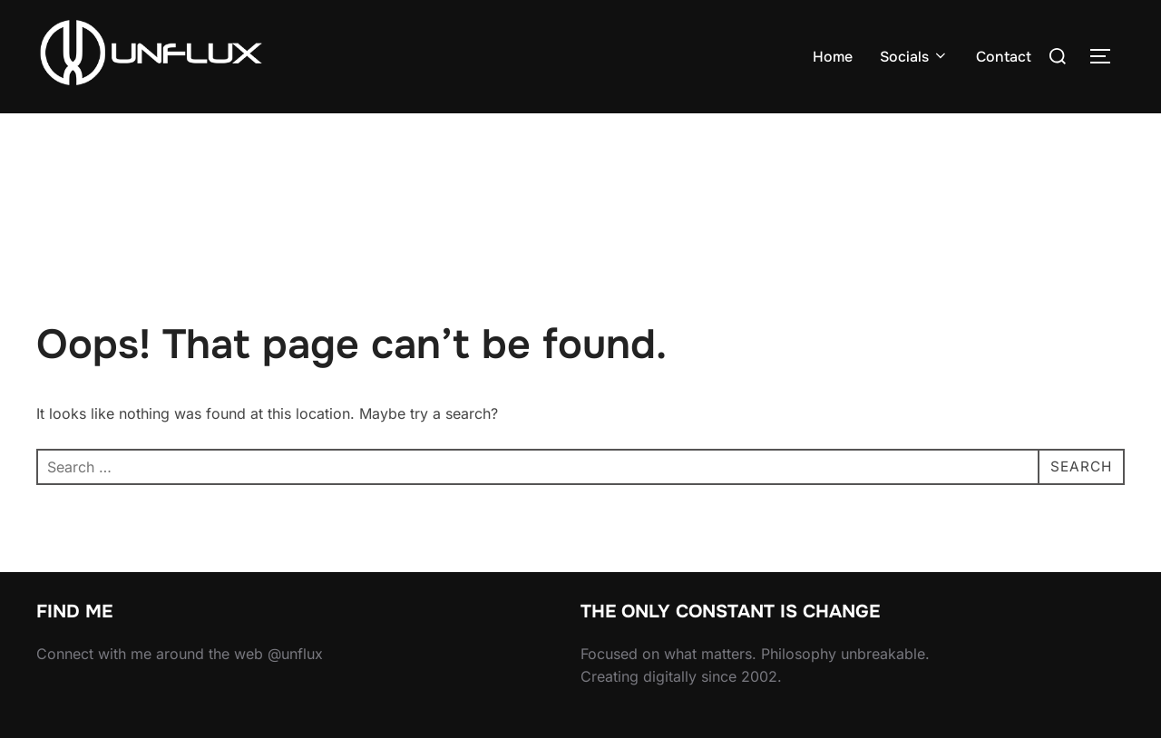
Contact (1003, 56)
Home (833, 56)
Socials (914, 56)
